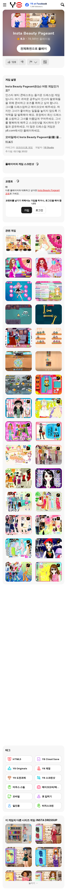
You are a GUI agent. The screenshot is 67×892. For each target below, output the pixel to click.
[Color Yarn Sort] (48, 361)
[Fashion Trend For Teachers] (48, 455)
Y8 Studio (48, 147)
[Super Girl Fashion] (18, 478)
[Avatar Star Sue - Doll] (48, 385)
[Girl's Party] (18, 455)
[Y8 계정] (48, 768)
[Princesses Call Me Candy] (48, 268)
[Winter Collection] (18, 501)
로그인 (39, 210)
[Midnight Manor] (18, 314)
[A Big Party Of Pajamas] (18, 548)
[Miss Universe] (18, 268)
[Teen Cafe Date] (18, 338)
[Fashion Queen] (48, 431)
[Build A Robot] (18, 385)
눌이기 (34, 883)
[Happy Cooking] (18, 244)
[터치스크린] (48, 805)
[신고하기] (33, 62)
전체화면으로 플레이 (33, 48)
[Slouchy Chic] (48, 525)
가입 (26, 210)
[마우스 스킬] (19, 787)
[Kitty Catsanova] (48, 291)
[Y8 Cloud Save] (48, 759)
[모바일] (19, 796)
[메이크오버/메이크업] (48, 787)
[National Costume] (48, 501)
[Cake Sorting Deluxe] (48, 338)
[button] (9, 142)
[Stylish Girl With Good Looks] (48, 548)
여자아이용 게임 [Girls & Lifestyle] (24, 147)
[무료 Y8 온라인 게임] (16, 5)
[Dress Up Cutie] (18, 408)
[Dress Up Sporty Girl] (18, 525)
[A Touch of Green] (18, 431)
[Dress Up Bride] (48, 408)
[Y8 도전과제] (19, 777)
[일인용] (19, 805)
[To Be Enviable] (48, 572)
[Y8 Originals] (19, 768)
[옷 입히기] (48, 796)
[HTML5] (19, 759)
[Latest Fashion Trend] (18, 572)
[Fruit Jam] (18, 361)
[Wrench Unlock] (48, 314)
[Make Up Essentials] (48, 478)
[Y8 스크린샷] (48, 777)
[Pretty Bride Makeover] (48, 244)
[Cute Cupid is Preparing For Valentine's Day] (18, 291)
